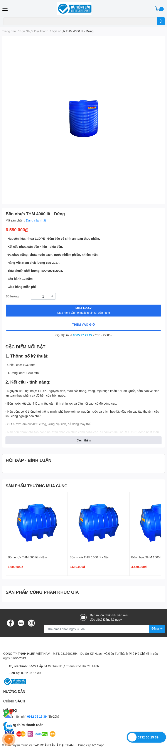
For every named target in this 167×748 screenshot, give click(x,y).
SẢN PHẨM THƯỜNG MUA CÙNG (36, 485)
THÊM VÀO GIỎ (83, 324)
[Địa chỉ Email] (104, 629)
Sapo (100, 745)
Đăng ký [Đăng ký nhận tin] (157, 628)
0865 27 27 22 (83, 335)
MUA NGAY (83, 310)
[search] (161, 21)
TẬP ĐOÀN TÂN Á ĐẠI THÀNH (54, 745)
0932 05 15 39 (31, 673)
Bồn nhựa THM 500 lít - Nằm (27, 557)
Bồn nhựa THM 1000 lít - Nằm (89, 557)
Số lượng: (13, 296)
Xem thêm (84, 440)
